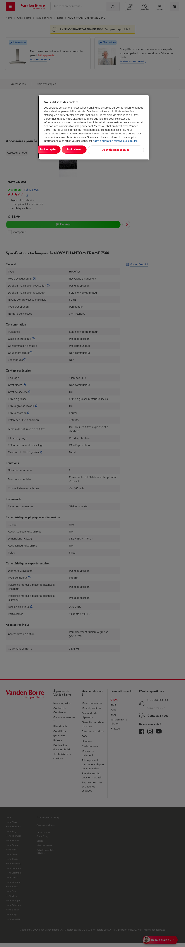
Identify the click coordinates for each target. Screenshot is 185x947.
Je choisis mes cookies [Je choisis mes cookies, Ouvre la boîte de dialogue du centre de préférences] (125, 151)
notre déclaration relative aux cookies (115, 141)
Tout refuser (90, 151)
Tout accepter (58, 151)
